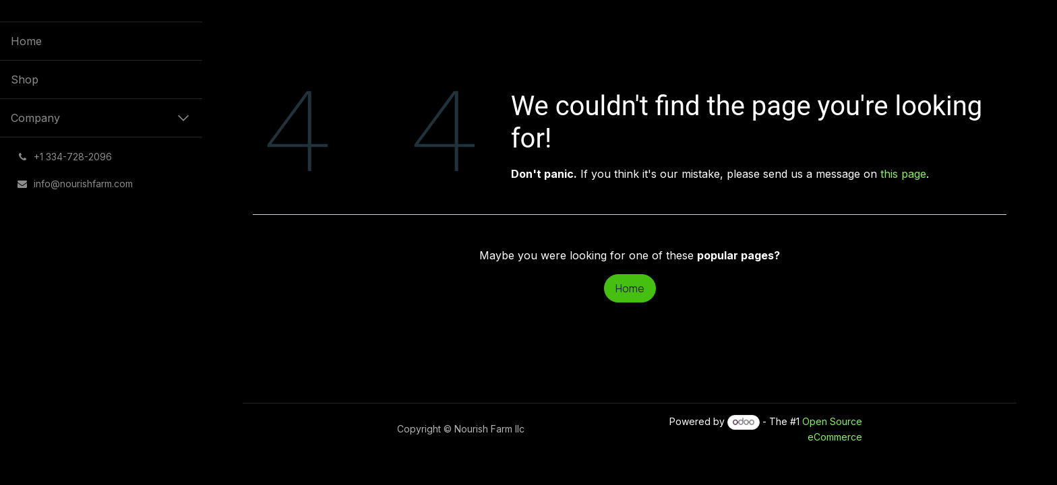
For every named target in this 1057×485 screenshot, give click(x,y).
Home (629, 288)
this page (903, 174)
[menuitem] (101, 41)
